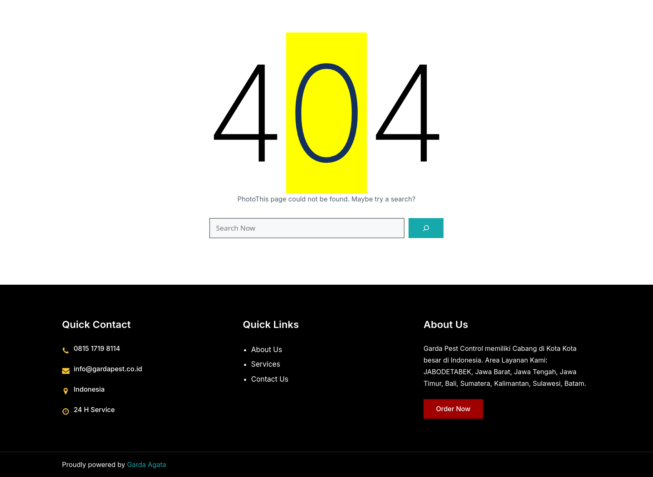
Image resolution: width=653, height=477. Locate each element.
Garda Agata (146, 464)
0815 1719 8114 (97, 348)
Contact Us (270, 379)
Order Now (453, 408)
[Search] (426, 228)
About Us (266, 349)
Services (265, 364)
